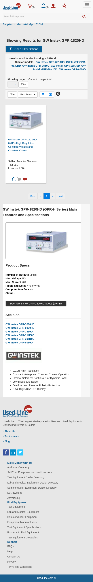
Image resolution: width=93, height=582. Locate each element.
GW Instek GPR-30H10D (20, 338)
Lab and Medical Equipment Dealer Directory (32, 482)
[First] (33, 196)
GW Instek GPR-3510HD (50, 62)
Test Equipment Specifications (24, 527)
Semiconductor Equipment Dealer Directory (31, 487)
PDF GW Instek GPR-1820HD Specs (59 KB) (36, 303)
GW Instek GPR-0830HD (20, 327)
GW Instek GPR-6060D (72, 69)
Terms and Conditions (19, 566)
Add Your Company (18, 467)
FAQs (10, 546)
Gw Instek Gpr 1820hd (31, 24)
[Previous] (40, 196)
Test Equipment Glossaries (22, 537)
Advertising (13, 498)
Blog (6, 441)
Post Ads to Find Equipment (23, 532)
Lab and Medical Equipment (23, 511)
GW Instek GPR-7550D (36, 65)
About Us (9, 431)
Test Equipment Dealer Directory (25, 477)
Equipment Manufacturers (22, 522)
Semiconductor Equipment (22, 517)
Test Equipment (16, 506)
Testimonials (11, 436)
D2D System (14, 492)
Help (10, 551)
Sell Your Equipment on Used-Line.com (29, 472)
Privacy (11, 561)
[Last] (60, 196)
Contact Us (13, 556)
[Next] (53, 196)
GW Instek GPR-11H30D (65, 65)
